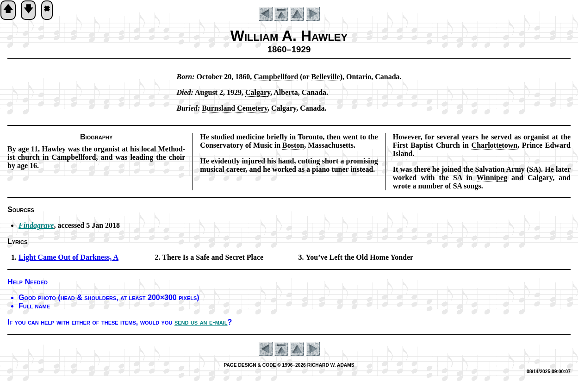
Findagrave (36, 225)
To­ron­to (310, 137)
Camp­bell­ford (276, 77)
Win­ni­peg (492, 178)
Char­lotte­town (495, 145)
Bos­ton (293, 145)
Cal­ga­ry (257, 92)
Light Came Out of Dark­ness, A (68, 257)
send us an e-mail (201, 322)
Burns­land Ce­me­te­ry (234, 108)
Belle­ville (325, 77)
